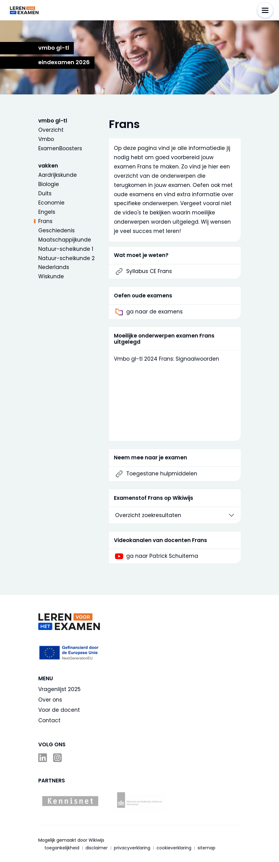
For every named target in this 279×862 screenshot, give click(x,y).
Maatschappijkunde (64, 239)
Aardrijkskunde (57, 175)
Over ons (50, 699)
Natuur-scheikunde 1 (65, 249)
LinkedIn (43, 758)
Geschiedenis (56, 230)
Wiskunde (51, 276)
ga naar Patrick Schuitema (162, 556)
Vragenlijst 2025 (59, 689)
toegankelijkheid (61, 848)
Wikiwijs (96, 840)
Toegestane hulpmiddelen (161, 474)
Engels (46, 212)
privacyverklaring (132, 848)
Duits (45, 193)
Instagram (58, 758)
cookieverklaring (173, 848)
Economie (51, 202)
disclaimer (96, 848)
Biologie (48, 184)
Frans (45, 221)
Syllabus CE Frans (149, 271)
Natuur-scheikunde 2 (66, 258)
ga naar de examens (154, 312)
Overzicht (51, 130)
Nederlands (53, 267)
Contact (49, 720)
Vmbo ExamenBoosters (60, 143)
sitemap (206, 848)
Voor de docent (59, 710)
